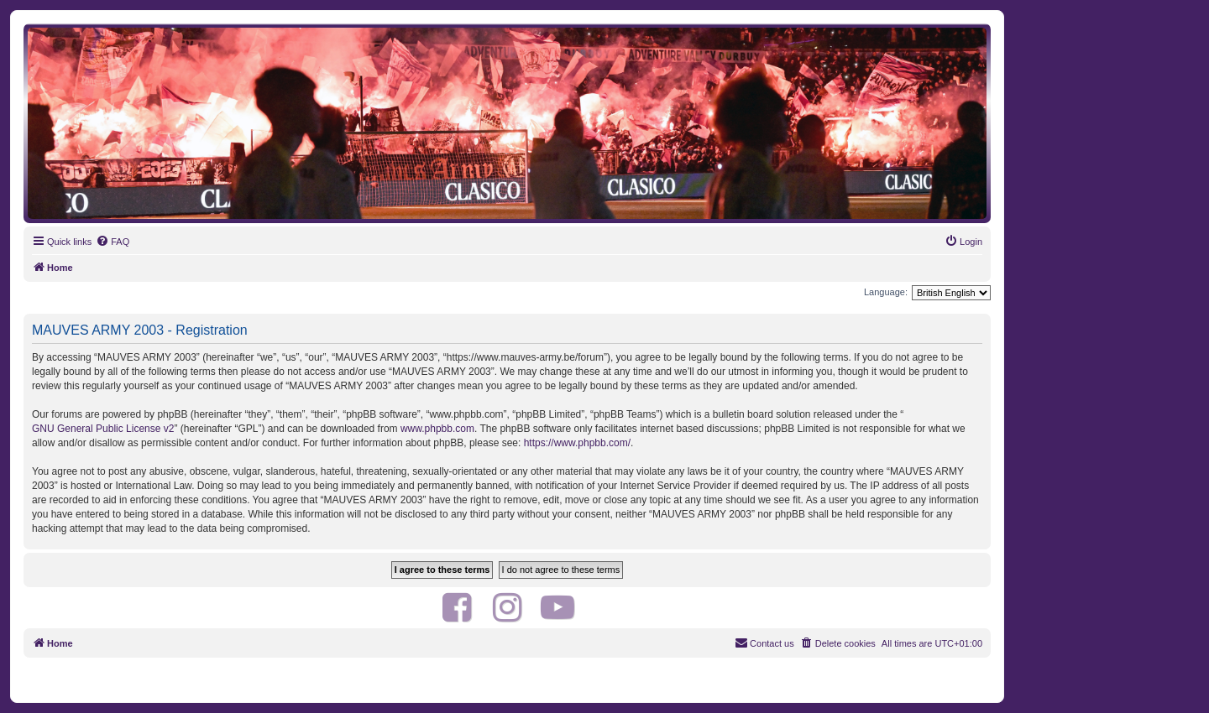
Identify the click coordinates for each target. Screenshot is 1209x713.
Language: (886, 292)
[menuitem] (112, 242)
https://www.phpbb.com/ (577, 443)
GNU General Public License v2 (103, 429)
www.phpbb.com (437, 429)
